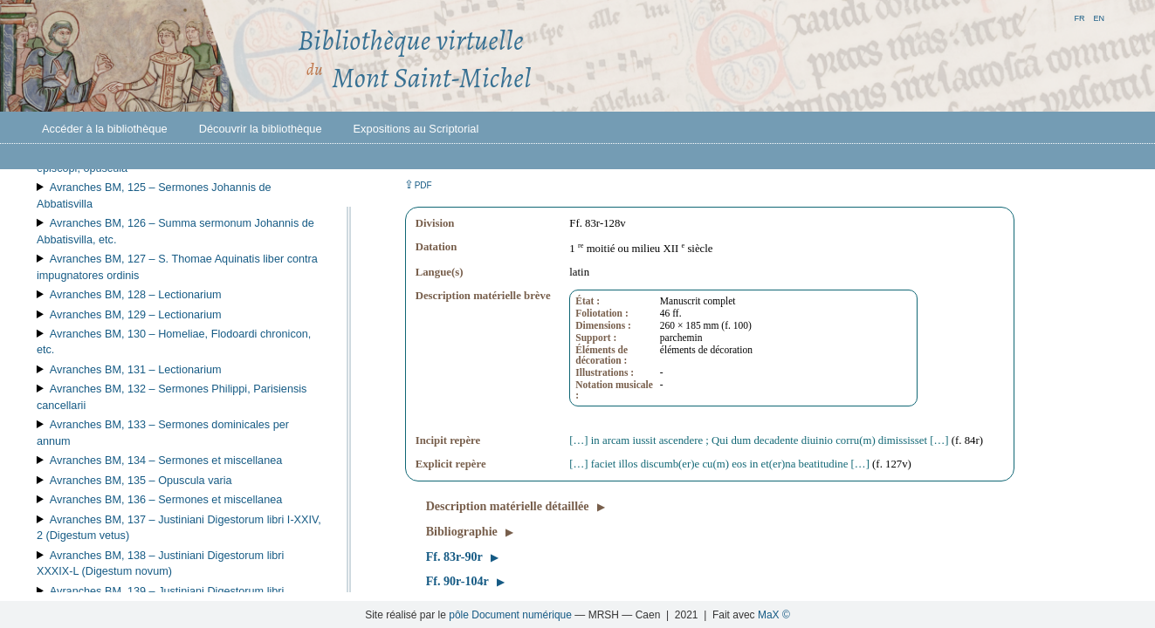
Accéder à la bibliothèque (105, 128)
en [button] (1098, 17)
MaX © (774, 615)
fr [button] (1079, 17)
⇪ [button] (418, 184)
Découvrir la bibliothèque (260, 128)
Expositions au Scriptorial (416, 128)
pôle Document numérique (510, 615)
